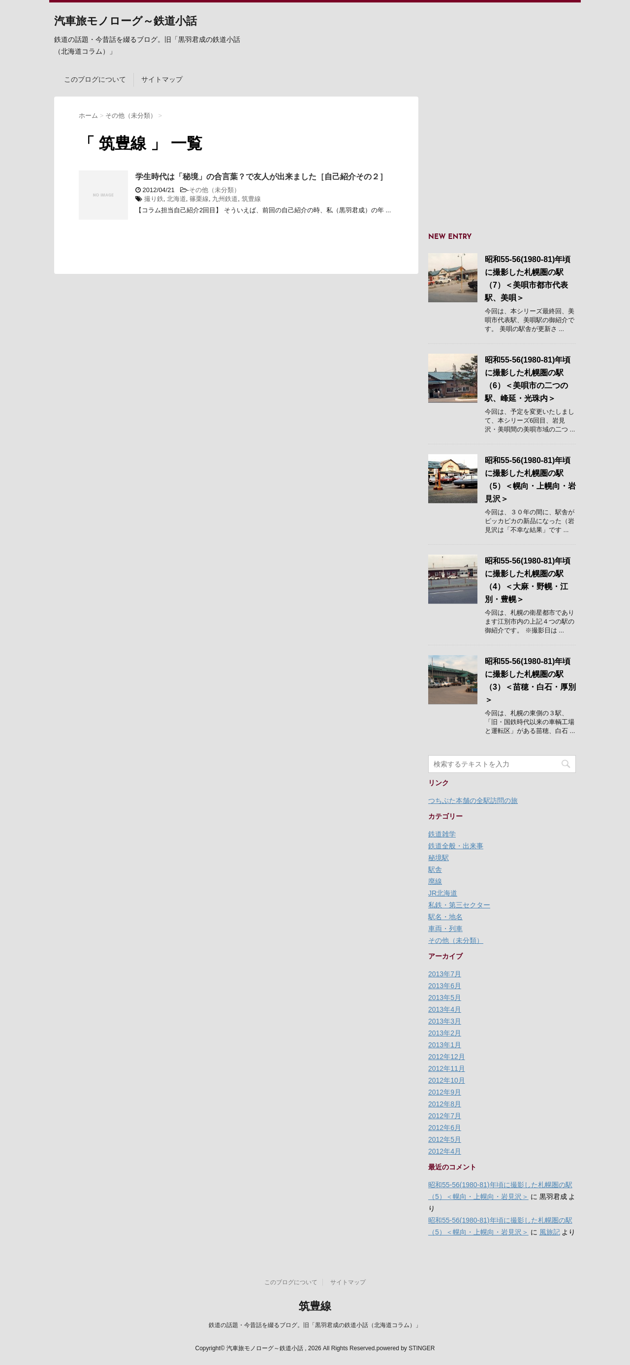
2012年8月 (444, 1104)
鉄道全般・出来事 (455, 846)
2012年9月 (444, 1092)
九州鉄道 (225, 198)
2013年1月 (444, 1045)
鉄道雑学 (442, 834)
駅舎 (435, 869)
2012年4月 (444, 1151)
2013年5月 (444, 997)
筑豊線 (251, 198)
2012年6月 (444, 1128)
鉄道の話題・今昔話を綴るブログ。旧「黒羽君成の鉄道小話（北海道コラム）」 (315, 1325)
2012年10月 (446, 1080)
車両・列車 (445, 928)
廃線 (435, 881)
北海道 (176, 198)
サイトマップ (162, 79)
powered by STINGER (406, 1348)
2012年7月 (444, 1116)
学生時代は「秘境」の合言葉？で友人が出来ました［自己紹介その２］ (261, 176)
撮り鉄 (153, 198)
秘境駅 (438, 858)
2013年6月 (444, 986)
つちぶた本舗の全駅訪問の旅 (473, 800)
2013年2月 (444, 1033)
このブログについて (95, 79)
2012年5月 (444, 1139)
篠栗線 (199, 198)
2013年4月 (444, 1009)
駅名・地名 (445, 917)
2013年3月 (444, 1021)
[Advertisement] (502, 158)
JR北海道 (442, 893)
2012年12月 (446, 1057)
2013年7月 (444, 974)
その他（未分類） (214, 190)
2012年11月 (446, 1068)
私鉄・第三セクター (459, 905)
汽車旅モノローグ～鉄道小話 (125, 22)
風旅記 (549, 1232)
